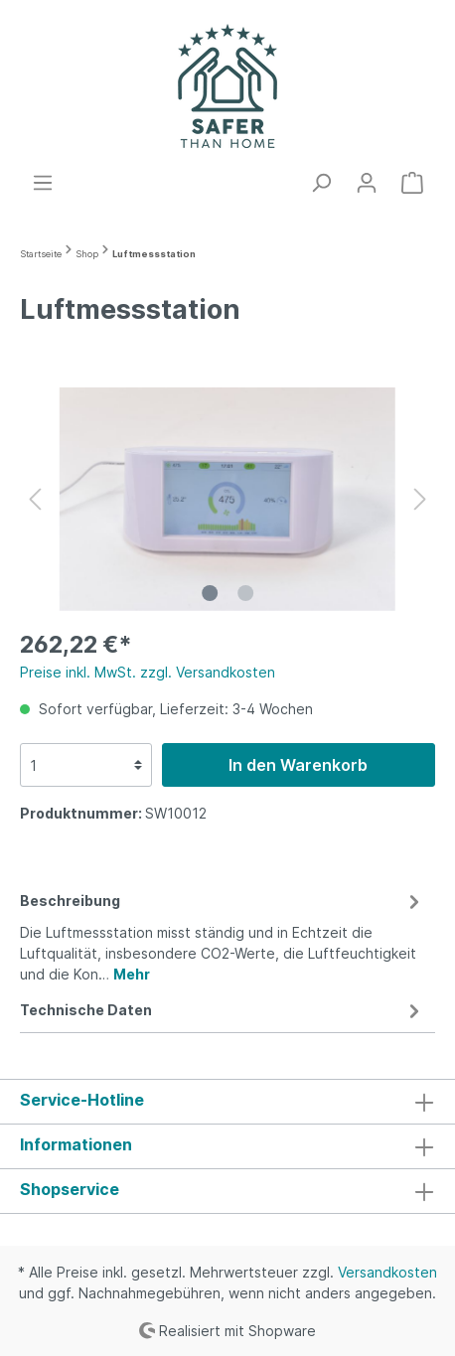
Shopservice (69, 1189)
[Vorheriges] (35, 499)
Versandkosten (387, 1272)
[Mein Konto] (366, 183)
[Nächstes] (420, 499)
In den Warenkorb (298, 765)
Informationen (76, 1144)
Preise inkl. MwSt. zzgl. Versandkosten (147, 672)
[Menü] (43, 183)
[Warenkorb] (412, 183)
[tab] (222, 934)
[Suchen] (321, 183)
